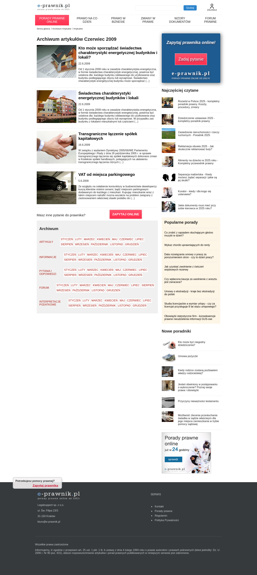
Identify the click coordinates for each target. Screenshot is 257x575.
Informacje (47, 257)
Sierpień (67, 244)
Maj (114, 239)
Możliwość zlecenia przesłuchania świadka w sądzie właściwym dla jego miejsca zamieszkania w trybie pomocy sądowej (198, 420)
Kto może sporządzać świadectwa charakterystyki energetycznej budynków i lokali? (117, 52)
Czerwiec (126, 239)
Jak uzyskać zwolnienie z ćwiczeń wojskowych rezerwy (184, 268)
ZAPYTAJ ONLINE (125, 214)
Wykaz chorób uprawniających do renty (187, 245)
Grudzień (132, 244)
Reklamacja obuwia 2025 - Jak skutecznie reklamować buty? (196, 148)
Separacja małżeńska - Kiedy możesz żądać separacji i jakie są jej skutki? (197, 177)
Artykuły (46, 242)
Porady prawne (163, 511)
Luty (78, 239)
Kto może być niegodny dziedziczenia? (191, 343)
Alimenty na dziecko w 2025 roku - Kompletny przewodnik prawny (198, 162)
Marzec (89, 239)
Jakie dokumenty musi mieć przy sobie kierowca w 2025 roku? (197, 207)
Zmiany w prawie (148, 20)
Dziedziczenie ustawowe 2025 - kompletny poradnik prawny (196, 119)
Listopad (116, 244)
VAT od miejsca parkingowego (106, 174)
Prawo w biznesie (118, 20)
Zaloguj (212, 7)
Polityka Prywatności (167, 520)
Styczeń (67, 239)
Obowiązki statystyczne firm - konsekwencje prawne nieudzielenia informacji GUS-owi (190, 317)
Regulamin (161, 515)
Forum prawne (210, 20)
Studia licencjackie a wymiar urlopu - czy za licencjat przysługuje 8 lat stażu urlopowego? (190, 305)
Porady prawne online (52, 20)
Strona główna (43, 29)
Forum (44, 287)
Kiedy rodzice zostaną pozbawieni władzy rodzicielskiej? (197, 372)
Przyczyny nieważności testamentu (198, 401)
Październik (99, 244)
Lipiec (139, 239)
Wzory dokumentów (179, 20)
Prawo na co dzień (87, 20)
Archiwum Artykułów (61, 29)
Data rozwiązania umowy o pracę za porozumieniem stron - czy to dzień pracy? (189, 256)
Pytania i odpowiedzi (47, 272)
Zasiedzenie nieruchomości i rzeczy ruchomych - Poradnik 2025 (198, 134)
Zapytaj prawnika (45, 485)
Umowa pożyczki (188, 356)
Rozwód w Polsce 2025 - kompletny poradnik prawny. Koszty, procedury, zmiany (198, 104)
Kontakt (159, 506)
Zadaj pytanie (191, 59)
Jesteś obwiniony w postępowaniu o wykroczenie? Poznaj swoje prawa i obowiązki (197, 387)
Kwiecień (103, 239)
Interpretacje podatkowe (50, 303)
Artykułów (78, 29)
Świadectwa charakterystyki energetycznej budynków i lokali (108, 95)
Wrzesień (82, 244)
